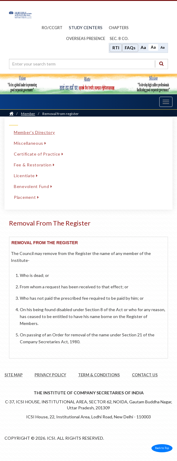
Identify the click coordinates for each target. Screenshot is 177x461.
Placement (26, 197)
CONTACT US (145, 374)
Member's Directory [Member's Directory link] (34, 132)
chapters (119, 27)
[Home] (11, 113)
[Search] (161, 64)
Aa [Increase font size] (143, 47)
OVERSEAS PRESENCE (85, 38)
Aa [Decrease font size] (162, 47)
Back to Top (162, 448)
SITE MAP (14, 374)
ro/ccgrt (52, 27)
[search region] (88, 64)
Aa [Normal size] (153, 47)
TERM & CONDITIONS (99, 374)
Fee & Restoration (34, 164)
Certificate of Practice (38, 153)
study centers (85, 27)
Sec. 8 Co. (119, 38)
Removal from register (60, 113)
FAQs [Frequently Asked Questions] (130, 47)
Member (28, 113)
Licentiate (26, 175)
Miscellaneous (30, 143)
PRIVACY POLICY (50, 374)
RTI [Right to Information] (115, 47)
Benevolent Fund (33, 186)
